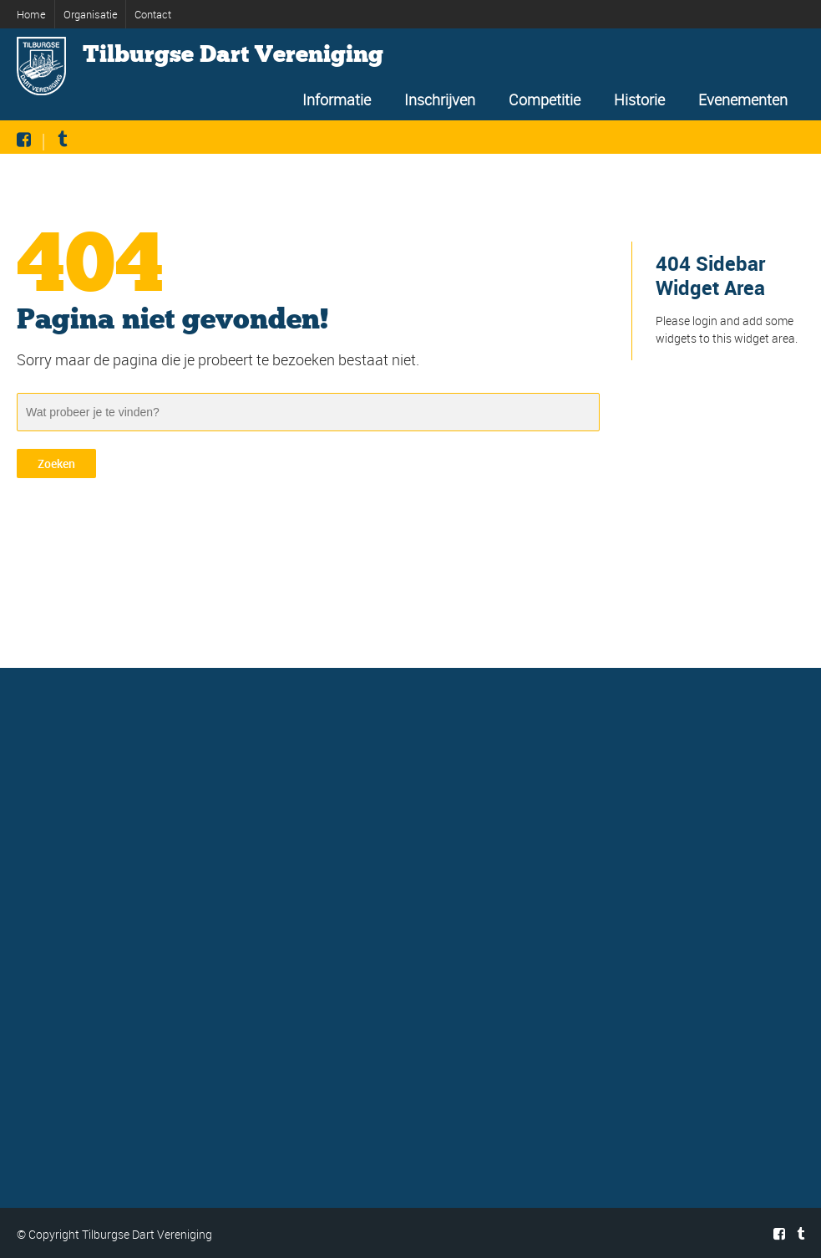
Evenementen (743, 99)
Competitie (544, 99)
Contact (152, 14)
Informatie (336, 99)
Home (31, 14)
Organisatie (90, 14)
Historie (639, 99)
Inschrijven (439, 99)
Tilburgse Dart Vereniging (233, 54)
